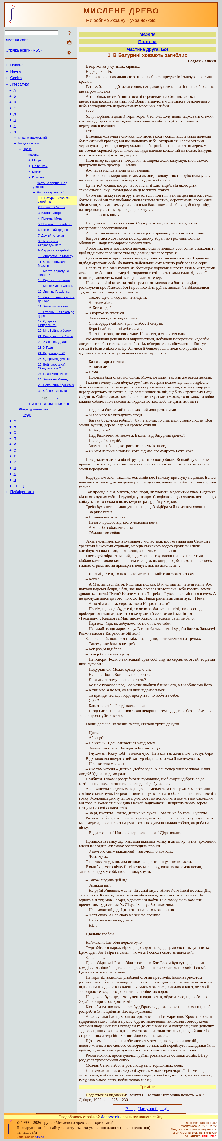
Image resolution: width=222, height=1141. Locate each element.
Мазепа (33, 165)
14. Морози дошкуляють (55, 305)
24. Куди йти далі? (51, 377)
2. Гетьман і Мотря (51, 221)
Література (19, 87)
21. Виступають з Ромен (55, 359)
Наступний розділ (153, 1109)
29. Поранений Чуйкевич (56, 412)
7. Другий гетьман (51, 252)
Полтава (38, 189)
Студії (27, 444)
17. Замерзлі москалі (53, 327)
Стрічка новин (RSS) (24, 50)
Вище (130, 1109)
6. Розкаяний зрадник (53, 246)
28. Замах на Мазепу (53, 406)
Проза (27, 159)
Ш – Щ (19, 523)
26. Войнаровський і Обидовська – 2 (52, 392)
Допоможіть (111, 1117)
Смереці (40, 1137)
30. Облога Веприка (52, 418)
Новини (16, 66)
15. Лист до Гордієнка (53, 312)
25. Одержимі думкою (54, 384)
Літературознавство (33, 437)
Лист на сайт (17, 40)
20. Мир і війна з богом (54, 353)
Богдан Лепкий (29, 153)
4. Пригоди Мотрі (50, 233)
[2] (57, 425)
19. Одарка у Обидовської (47, 345)
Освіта (16, 80)
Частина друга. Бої (50, 205)
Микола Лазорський (32, 146)
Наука (15, 73)
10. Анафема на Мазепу (55, 274)
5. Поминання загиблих (55, 239)
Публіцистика (22, 530)
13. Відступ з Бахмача (54, 299)
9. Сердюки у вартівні (53, 268)
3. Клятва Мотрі (49, 227)
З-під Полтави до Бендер (50, 431)
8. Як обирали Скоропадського (49, 260)
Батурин (38, 183)
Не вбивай (40, 177)
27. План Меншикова (53, 399)
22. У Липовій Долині (53, 365)
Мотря (36, 171)
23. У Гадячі (46, 371)
